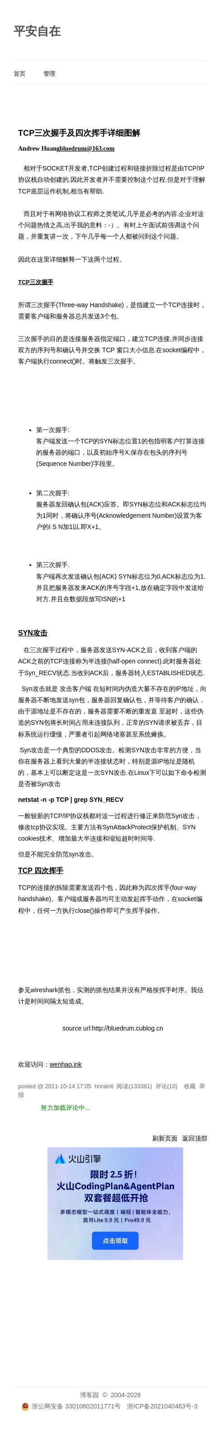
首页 (19, 73)
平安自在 (37, 31)
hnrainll (103, 1086)
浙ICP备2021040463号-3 (162, 1406)
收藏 (190, 1086)
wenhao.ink (66, 1064)
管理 (49, 73)
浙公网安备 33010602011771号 (71, 1406)
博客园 (89, 1395)
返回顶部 (194, 1138)
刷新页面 (165, 1138)
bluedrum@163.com (87, 148)
